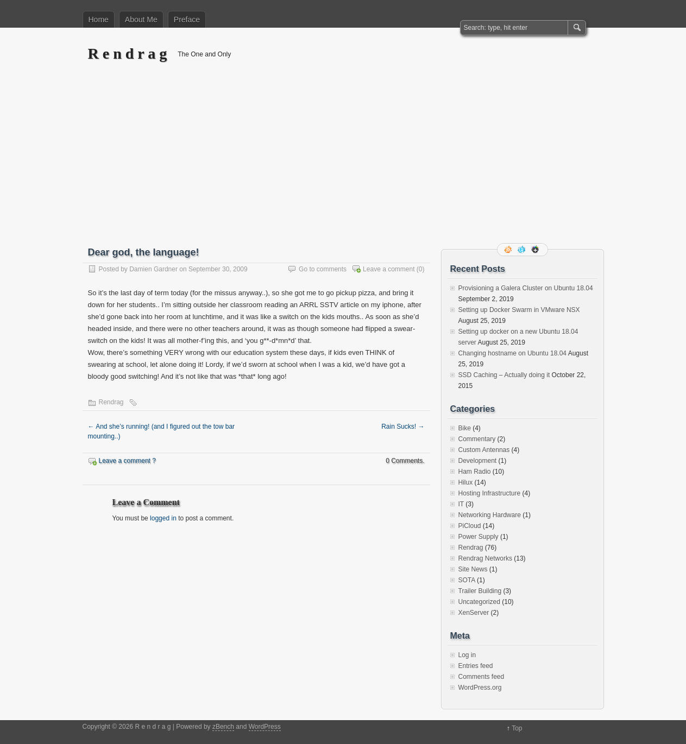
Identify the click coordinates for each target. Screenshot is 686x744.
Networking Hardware (489, 515)
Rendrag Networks (485, 558)
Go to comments (323, 269)
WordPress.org (480, 687)
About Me (141, 19)
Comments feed (481, 677)
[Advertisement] (343, 161)
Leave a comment (388, 269)
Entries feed (475, 666)
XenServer (473, 612)
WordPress (265, 726)
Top (517, 728)
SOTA (466, 580)
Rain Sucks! (402, 426)
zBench (223, 726)
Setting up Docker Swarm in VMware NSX (519, 310)
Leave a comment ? (127, 461)
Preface (187, 19)
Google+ (536, 249)
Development (477, 461)
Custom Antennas (484, 450)
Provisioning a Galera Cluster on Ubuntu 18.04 (525, 288)
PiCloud (469, 526)
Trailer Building (480, 591)
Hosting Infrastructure (489, 493)
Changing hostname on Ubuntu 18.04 (512, 353)
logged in (163, 518)
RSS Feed (509, 249)
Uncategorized (479, 602)
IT (461, 504)
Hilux (465, 482)
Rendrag (111, 402)
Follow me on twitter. (522, 249)
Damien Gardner (153, 269)
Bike (464, 428)
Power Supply (478, 536)
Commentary (477, 439)
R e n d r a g (127, 53)
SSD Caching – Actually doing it (504, 375)
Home (99, 19)
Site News (473, 569)
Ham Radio (474, 471)
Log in (467, 655)
